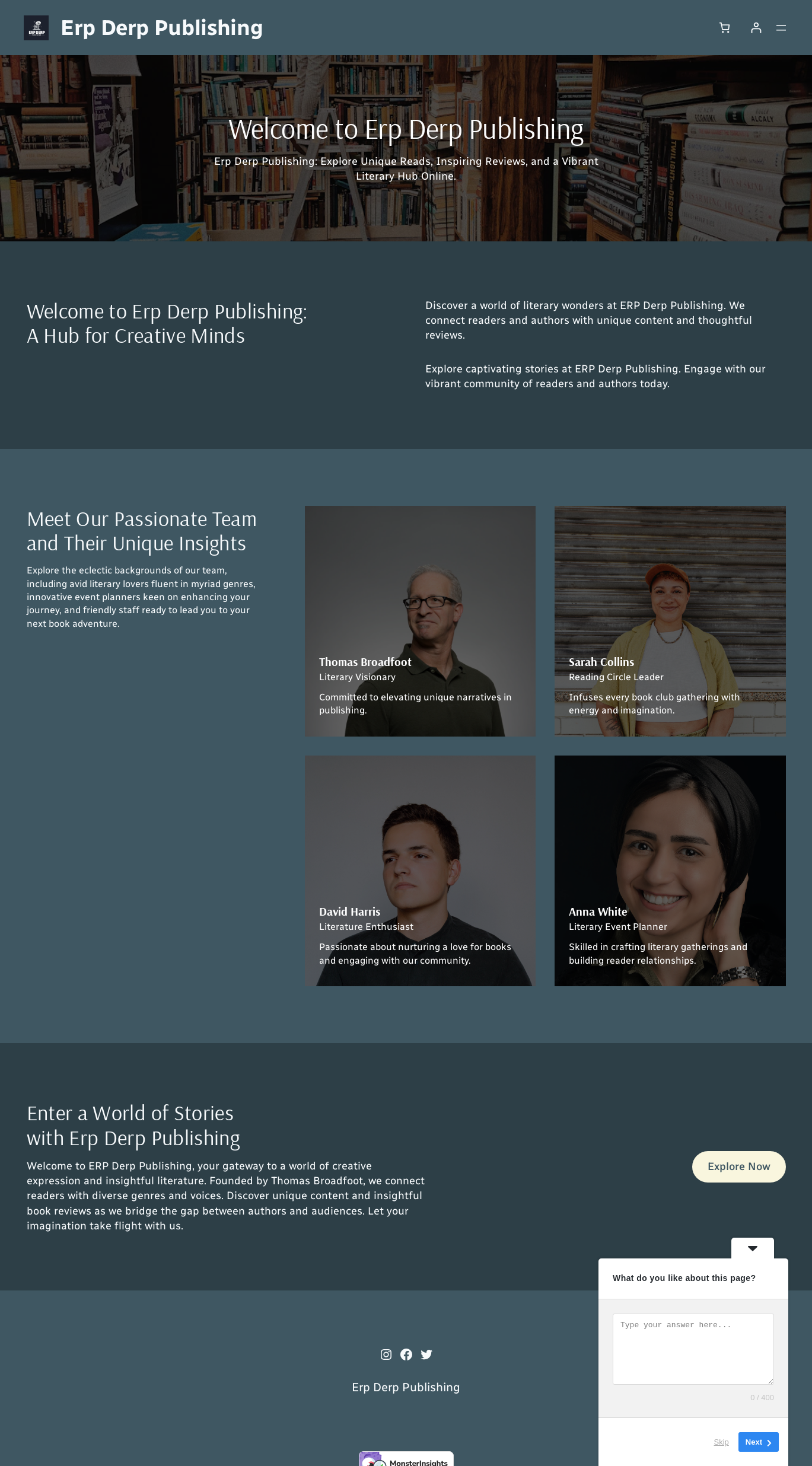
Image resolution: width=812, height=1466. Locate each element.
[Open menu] (781, 28)
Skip (721, 1442)
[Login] (756, 27)
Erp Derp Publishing (161, 27)
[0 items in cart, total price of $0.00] (724, 27)
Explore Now (739, 1166)
